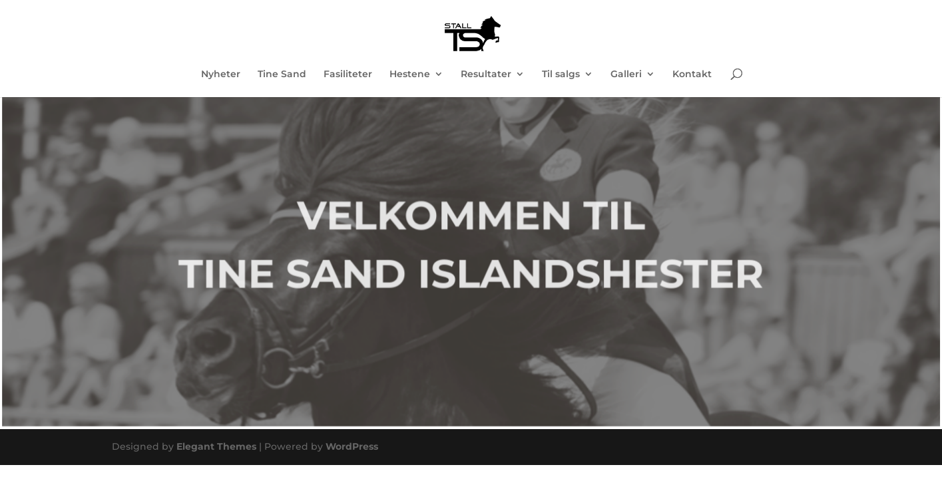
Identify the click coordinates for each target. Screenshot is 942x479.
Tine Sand (282, 74)
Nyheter (220, 74)
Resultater (486, 74)
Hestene (409, 74)
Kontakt (692, 74)
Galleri (626, 74)
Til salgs (561, 74)
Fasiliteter (348, 74)
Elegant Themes (216, 446)
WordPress (352, 446)
